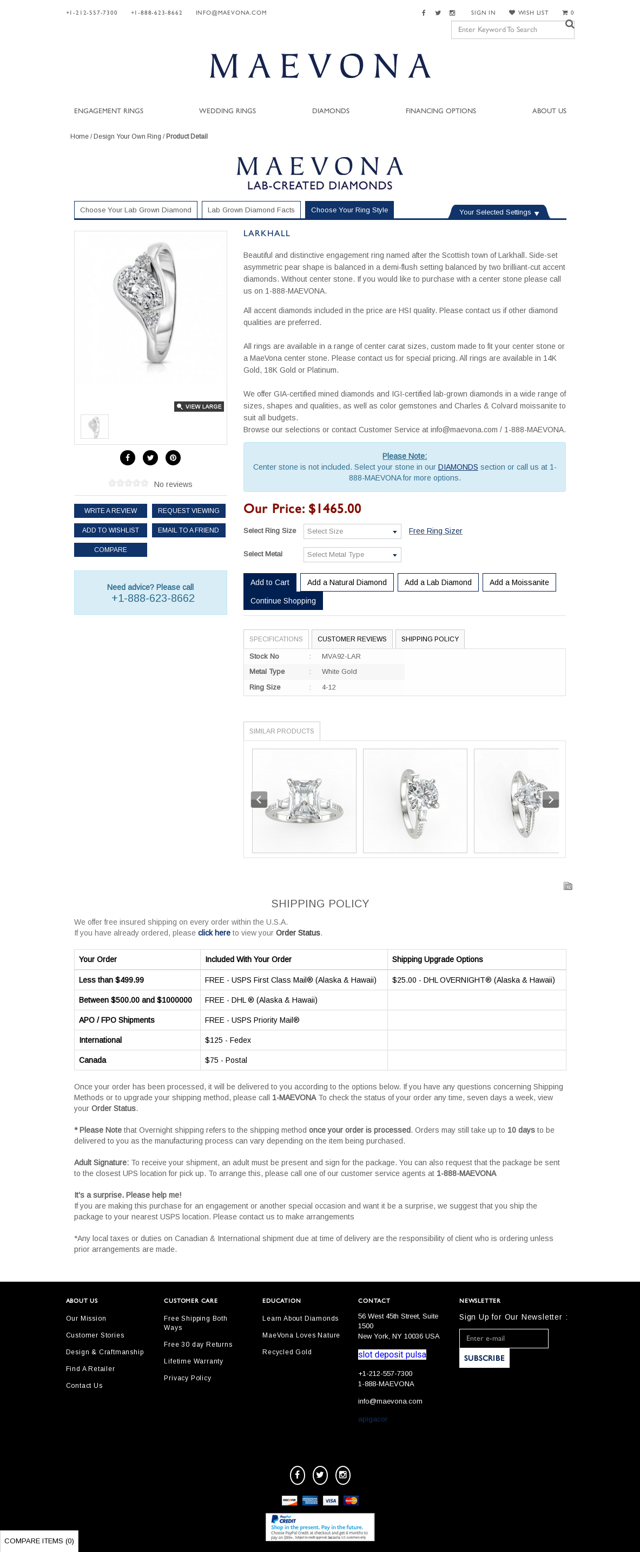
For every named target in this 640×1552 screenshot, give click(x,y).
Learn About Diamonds (300, 1318)
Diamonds (330, 111)
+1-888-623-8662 (157, 13)
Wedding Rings (227, 111)
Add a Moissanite (519, 582)
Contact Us (84, 1385)
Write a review (110, 511)
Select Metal (262, 554)
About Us (549, 111)
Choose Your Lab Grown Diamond (136, 210)
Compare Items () (39, 1541)
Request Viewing (189, 511)
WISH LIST (529, 13)
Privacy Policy (187, 1378)
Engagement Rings (108, 111)
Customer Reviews (352, 639)
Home (79, 136)
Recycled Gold (287, 1352)
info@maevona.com (231, 13)
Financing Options (441, 111)
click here (214, 932)
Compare (110, 550)
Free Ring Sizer (436, 531)
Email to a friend (188, 530)
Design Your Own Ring (127, 136)
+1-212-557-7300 (92, 13)
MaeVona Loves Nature (301, 1335)
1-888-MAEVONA (386, 1384)
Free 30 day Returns (198, 1344)
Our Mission (86, 1318)
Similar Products (281, 731)
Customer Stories (95, 1335)
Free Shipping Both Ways (195, 1323)
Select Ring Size (269, 531)
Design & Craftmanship (105, 1352)
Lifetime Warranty (193, 1361)
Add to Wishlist (110, 530)
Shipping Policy (430, 639)
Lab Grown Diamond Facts (251, 210)
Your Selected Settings (495, 212)
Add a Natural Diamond (347, 582)
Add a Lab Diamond (438, 582)
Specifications (276, 639)
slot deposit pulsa (392, 1354)
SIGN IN (483, 13)
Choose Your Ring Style (349, 210)
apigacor (372, 1419)
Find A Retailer (90, 1369)
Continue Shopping (283, 600)
